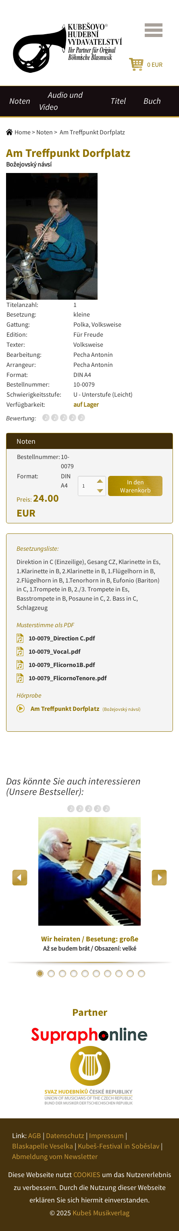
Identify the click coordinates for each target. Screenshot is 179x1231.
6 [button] (96, 973)
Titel (118, 101)
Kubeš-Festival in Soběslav (118, 1146)
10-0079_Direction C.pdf (62, 638)
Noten (19, 101)
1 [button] (39, 973)
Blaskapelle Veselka (42, 1146)
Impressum (106, 1135)
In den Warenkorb (135, 486)
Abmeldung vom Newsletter (55, 1156)
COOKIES (86, 1174)
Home (23, 132)
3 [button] (62, 973)
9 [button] (130, 973)
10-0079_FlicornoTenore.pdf (67, 678)
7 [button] (107, 973)
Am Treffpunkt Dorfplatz (86, 708)
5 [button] (85, 973)
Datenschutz (65, 1135)
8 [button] (119, 973)
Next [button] (159, 877)
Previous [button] (20, 877)
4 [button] (73, 973)
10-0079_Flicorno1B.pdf (62, 665)
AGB (34, 1135)
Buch (152, 101)
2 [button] (51, 973)
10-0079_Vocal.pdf (54, 651)
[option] (89, 877)
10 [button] (141, 973)
